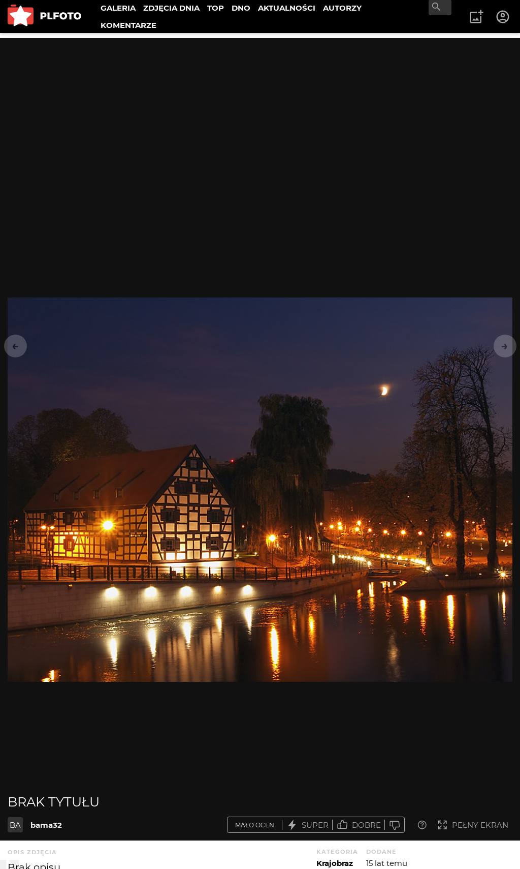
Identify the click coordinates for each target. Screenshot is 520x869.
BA (15, 825)
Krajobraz (334, 863)
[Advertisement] (260, 109)
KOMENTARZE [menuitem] (128, 25)
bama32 (46, 825)
